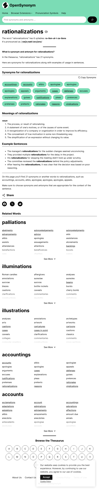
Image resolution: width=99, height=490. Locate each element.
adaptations (8, 406)
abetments (7, 230)
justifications (43, 97)
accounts (27, 84)
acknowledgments (75, 230)
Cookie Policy (45, 484)
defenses (68, 91)
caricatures (39, 326)
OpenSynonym (23, 5)
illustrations (15, 310)
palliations (14, 222)
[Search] (92, 19)
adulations (7, 410)
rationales (40, 104)
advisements (40, 410)
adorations (71, 406)
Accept (46, 480)
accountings (11, 84)
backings (70, 246)
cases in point (41, 330)
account (38, 402)
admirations (40, 406)
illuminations (17, 266)
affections (71, 410)
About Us (17, 477)
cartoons (70, 326)
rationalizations (9, 386)
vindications (72, 104)
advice (37, 234)
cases (55, 91)
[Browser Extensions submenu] (21, 13)
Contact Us (30, 477)
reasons (56, 104)
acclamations (8, 402)
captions (6, 326)
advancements (9, 234)
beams (69, 282)
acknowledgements (43, 230)
